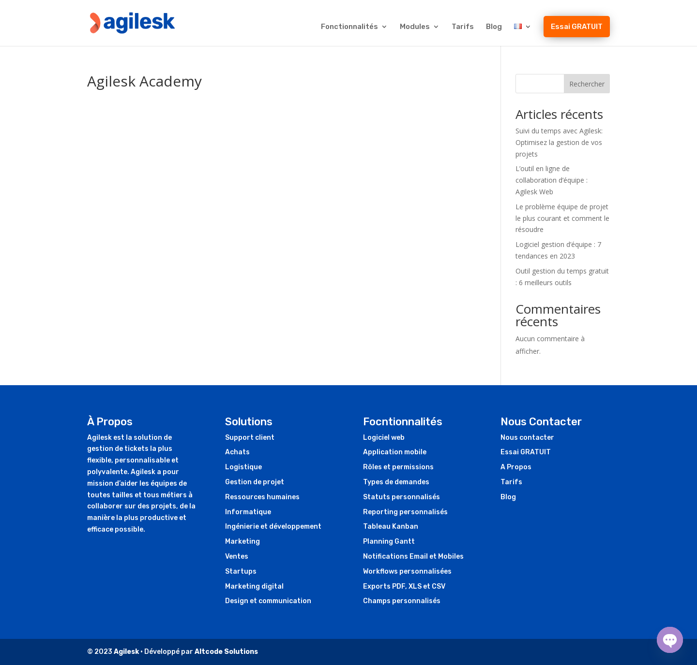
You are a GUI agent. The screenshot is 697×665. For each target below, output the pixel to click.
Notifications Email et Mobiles (413, 556)
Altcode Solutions (226, 652)
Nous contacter (527, 438)
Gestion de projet (254, 482)
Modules (415, 27)
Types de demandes (396, 482)
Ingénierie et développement (273, 526)
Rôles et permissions (398, 467)
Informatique (248, 512)
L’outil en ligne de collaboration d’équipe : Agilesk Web (551, 180)
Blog (494, 27)
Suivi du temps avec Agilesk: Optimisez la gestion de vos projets (559, 142)
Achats (237, 452)
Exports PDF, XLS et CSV (404, 586)
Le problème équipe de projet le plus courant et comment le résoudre (562, 218)
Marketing (242, 541)
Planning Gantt (389, 541)
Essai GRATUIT (577, 26)
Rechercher (587, 83)
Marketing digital (254, 586)
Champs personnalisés (401, 601)
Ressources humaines (262, 497)
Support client (249, 438)
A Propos (515, 467)
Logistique (243, 467)
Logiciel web (384, 438)
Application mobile (394, 452)
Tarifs (463, 27)
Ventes (236, 556)
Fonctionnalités (349, 27)
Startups (241, 571)
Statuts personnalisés (401, 497)
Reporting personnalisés (405, 512)
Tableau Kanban (390, 526)
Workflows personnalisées (407, 571)
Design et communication (268, 601)
